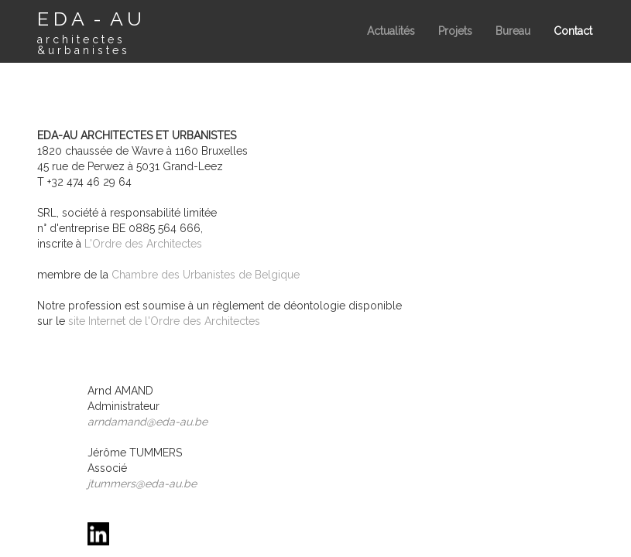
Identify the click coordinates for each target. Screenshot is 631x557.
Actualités (391, 31)
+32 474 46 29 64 (89, 182)
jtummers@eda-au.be (142, 483)
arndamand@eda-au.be (147, 421)
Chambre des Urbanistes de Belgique (205, 274)
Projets (455, 31)
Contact (573, 31)
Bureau (513, 31)
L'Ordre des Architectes (143, 243)
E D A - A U (89, 31)
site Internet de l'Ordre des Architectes (164, 321)
